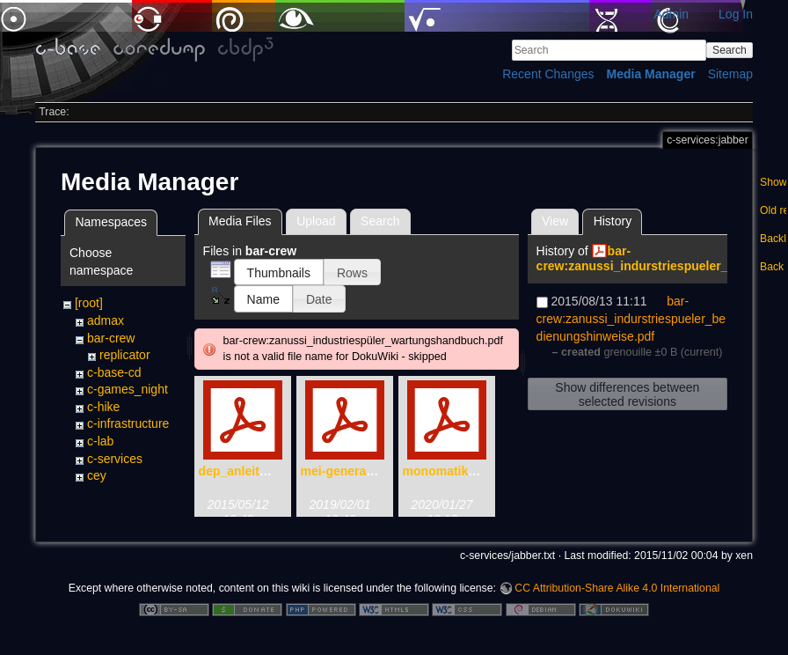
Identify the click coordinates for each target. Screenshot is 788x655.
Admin (671, 14)
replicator (124, 355)
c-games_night (127, 389)
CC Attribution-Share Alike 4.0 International (616, 597)
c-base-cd (114, 372)
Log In (736, 14)
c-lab (100, 441)
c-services (114, 459)
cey (96, 475)
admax (105, 320)
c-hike (103, 407)
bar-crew (111, 338)
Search (729, 50)
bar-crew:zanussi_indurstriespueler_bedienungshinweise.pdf (631, 317)
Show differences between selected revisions (627, 394)
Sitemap (730, 74)
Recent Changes (548, 74)
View (555, 221)
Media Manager (651, 74)
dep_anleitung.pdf (252, 471)
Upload (315, 221)
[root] (89, 303)
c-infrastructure (128, 423)
